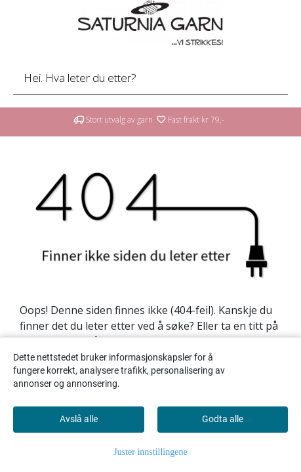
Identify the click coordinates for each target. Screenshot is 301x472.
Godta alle (222, 419)
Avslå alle (79, 419)
